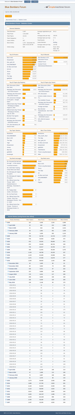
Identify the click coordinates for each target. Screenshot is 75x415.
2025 (8, 236)
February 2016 (13, 375)
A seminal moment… (12, 165)
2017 (8, 258)
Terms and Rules (62, 413)
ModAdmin (10, 133)
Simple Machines (16, 413)
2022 (8, 244)
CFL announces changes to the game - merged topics (14, 99)
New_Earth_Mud (42, 136)
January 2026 (13, 233)
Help (57, 413)
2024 (8, 238)
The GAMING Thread (44, 100)
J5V (39, 180)
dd (39, 173)
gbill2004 (9, 78)
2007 (8, 402)
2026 (8, 222)
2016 (8, 260)
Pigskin (40, 182)
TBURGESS (41, 149)
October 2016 (13, 268)
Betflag (55, 42)
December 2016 (13, 263)
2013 (8, 386)
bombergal (10, 154)
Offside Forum (42, 61)
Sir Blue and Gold (12, 67)
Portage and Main (43, 106)
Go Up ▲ (69, 413)
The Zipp (9, 76)
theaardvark (10, 60)
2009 (8, 397)
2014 (8, 383)
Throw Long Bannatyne (44, 152)
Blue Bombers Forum (15, 7)
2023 (8, 241)
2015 (8, 380)
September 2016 (14, 271)
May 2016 (12, 282)
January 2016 (13, 378)
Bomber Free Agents (12, 116)
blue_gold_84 (10, 62)
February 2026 (13, 230)
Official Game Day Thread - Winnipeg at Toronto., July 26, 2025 (14, 111)
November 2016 (13, 266)
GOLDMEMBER (11, 64)
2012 (8, 388)
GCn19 (9, 69)
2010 (8, 394)
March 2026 (12, 228)
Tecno (8, 71)
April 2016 (12, 369)
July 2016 (12, 277)
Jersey (9, 147)
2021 (8, 247)
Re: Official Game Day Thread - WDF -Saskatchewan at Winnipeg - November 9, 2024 (13, 183)
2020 (8, 249)
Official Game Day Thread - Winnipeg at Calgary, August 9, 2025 (14, 105)
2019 (8, 252)
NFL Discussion (11, 118)
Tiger (8, 142)
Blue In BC (10, 57)
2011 (8, 391)
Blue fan (9, 149)
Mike (39, 154)
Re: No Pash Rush (12, 194)
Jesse (8, 73)
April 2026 (12, 225)
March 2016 (12, 372)
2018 (8, 255)
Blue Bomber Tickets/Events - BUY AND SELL (45, 110)
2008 (8, 399)
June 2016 (12, 279)
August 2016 (13, 274)
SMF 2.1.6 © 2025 (8, 413)
